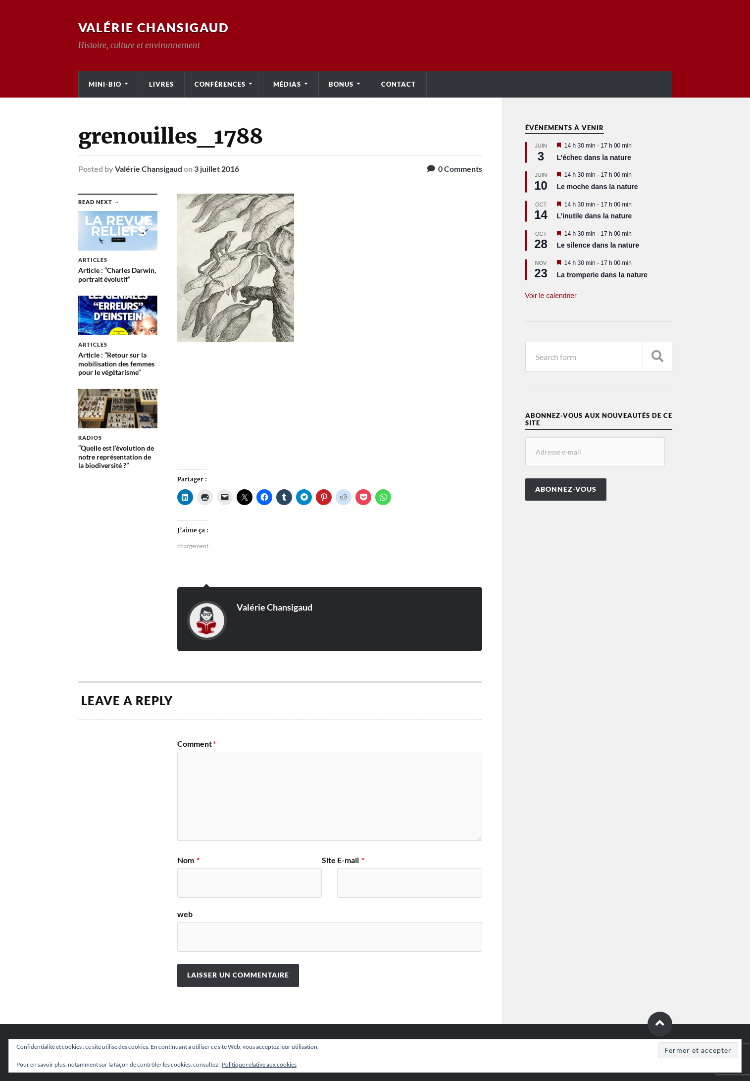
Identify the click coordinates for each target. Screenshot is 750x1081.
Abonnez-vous (566, 489)
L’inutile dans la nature (594, 216)
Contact (398, 84)
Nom (188, 860)
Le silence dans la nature (598, 245)
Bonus (341, 84)
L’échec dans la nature (594, 157)
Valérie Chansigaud (157, 27)
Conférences (220, 84)
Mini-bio (105, 84)
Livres (161, 84)
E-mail (350, 860)
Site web (256, 887)
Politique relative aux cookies (259, 1064)
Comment (196, 743)
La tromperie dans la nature (602, 275)
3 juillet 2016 (216, 168)
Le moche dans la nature (597, 187)
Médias (287, 84)
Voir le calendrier (551, 296)
